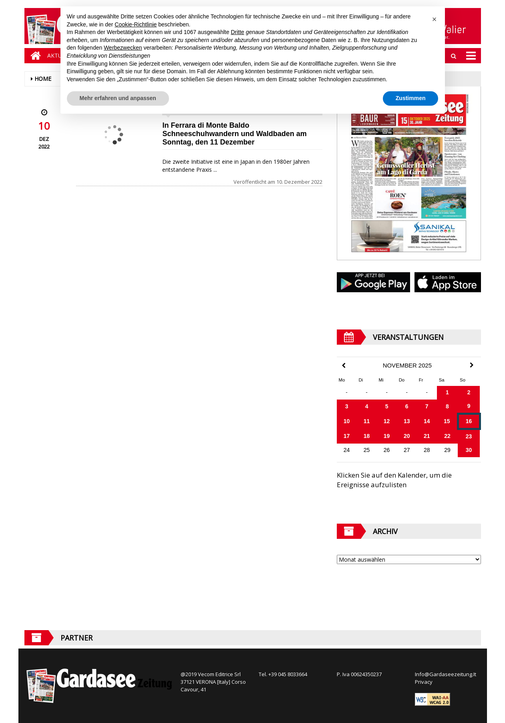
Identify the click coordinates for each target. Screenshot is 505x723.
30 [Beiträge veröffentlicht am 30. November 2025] (469, 450)
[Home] (33, 55)
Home (42, 78)
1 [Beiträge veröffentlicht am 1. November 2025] (447, 392)
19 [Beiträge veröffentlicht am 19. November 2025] (387, 436)
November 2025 (407, 365)
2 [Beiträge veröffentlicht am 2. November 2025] (469, 392)
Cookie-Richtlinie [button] (136, 24)
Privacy (424, 681)
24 (347, 450)
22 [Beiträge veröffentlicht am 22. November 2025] (447, 436)
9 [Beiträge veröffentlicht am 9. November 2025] (469, 406)
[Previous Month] (344, 365)
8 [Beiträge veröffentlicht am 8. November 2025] (447, 406)
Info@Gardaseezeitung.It (445, 674)
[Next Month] (472, 365)
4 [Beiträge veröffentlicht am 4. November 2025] (366, 406)
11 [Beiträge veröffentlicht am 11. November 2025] (367, 421)
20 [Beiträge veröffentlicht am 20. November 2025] (407, 436)
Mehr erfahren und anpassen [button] (118, 98)
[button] (434, 19)
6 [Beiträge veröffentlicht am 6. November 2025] (406, 406)
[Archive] (409, 559)
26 (387, 450)
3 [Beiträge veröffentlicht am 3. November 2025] (346, 406)
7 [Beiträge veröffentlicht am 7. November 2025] (427, 406)
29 (447, 450)
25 (367, 450)
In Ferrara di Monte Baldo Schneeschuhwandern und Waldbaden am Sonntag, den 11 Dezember (234, 133)
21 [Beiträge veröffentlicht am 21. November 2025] (427, 436)
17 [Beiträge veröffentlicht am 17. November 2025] (347, 436)
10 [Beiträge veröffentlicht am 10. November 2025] (347, 421)
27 (407, 450)
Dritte (237, 32)
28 (427, 450)
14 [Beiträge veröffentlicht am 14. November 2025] (427, 421)
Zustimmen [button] (411, 98)
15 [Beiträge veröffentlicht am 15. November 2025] (447, 421)
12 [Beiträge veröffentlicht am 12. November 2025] (387, 421)
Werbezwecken (123, 47)
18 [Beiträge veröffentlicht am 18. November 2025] (367, 436)
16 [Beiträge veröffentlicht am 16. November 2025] (469, 421)
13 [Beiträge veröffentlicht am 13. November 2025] (407, 421)
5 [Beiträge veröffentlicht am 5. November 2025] (386, 406)
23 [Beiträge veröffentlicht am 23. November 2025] (469, 436)
